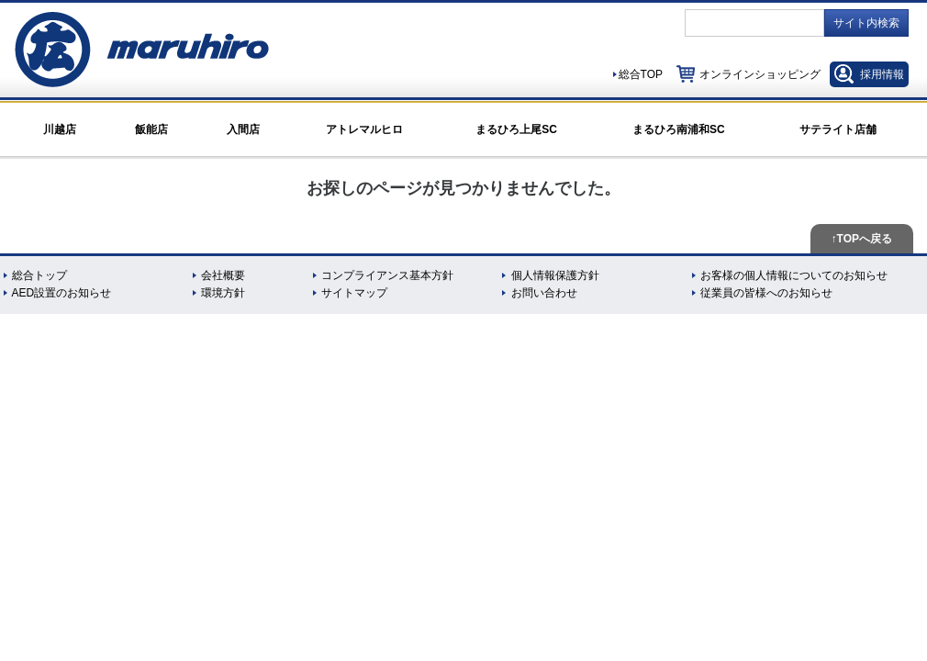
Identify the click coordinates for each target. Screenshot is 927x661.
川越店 (59, 129)
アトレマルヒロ (364, 129)
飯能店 (151, 129)
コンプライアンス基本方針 (387, 275)
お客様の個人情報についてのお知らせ (794, 275)
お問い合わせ (544, 292)
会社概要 (223, 275)
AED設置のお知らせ (62, 292)
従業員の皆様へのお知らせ (766, 292)
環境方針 (223, 292)
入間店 (243, 129)
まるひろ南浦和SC (678, 129)
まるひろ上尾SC (516, 129)
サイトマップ (354, 292)
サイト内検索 (866, 23)
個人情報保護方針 (555, 275)
